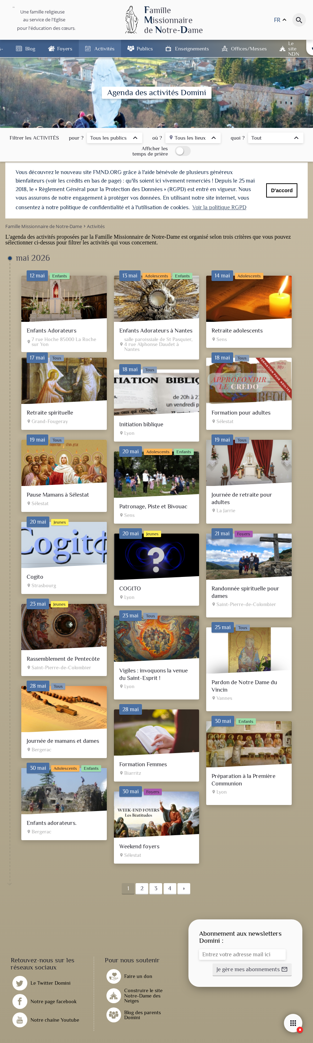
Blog (30, 48)
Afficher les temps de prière (150, 151)
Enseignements (192, 48)
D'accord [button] (282, 190)
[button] (252, 969)
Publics (145, 48)
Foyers (64, 48)
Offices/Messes (249, 48)
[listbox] (114, 139)
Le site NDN (293, 48)
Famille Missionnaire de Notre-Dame (137, 236)
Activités (104, 48)
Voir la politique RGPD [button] (219, 207)
